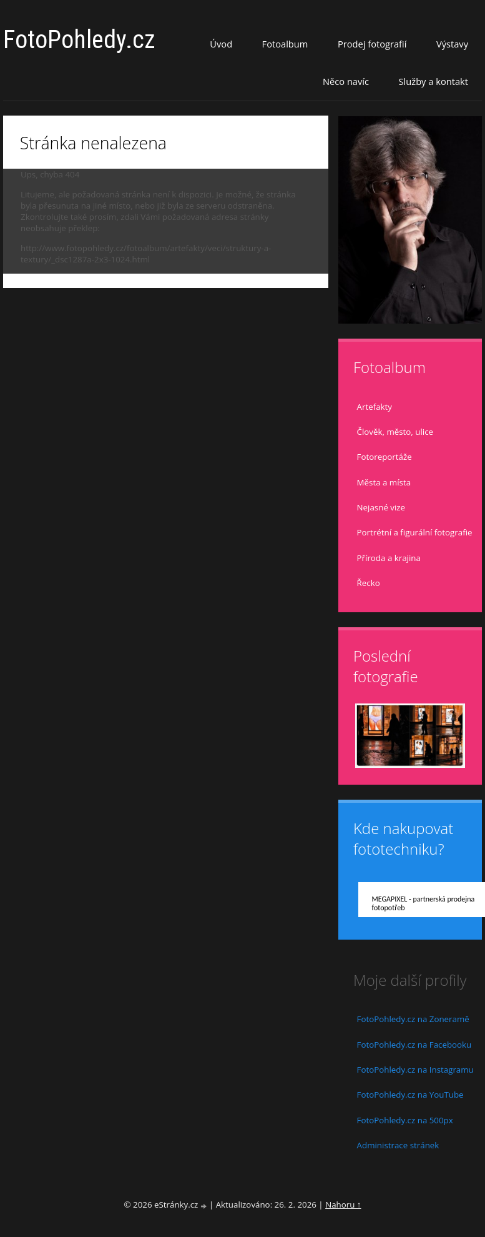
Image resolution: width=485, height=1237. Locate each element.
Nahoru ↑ (343, 1204)
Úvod (221, 43)
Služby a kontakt (433, 81)
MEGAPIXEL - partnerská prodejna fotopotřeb (423, 903)
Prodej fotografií (372, 43)
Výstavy (452, 43)
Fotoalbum (285, 43)
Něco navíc (346, 81)
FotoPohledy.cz (79, 39)
